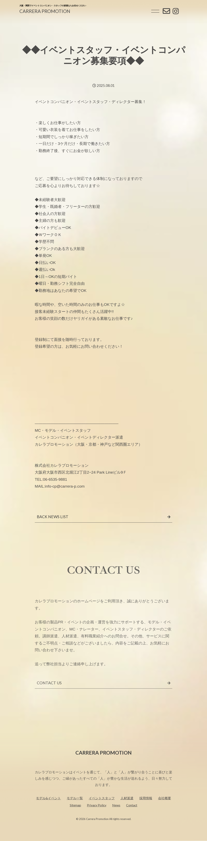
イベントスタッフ (102, 807)
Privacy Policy (96, 814)
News (116, 814)
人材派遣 (126, 807)
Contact (131, 814)
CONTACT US (49, 695)
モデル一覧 (75, 807)
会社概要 (164, 807)
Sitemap (75, 814)
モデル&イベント (48, 807)
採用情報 (145, 807)
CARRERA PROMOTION (44, 11)
